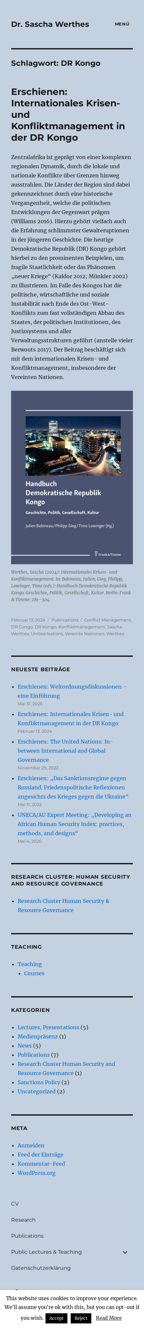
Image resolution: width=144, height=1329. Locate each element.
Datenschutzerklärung (41, 1268)
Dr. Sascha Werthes (50, 24)
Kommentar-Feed (41, 1163)
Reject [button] (81, 1318)
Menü (122, 24)
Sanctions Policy (39, 1082)
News (25, 1045)
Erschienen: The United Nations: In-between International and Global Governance (65, 750)
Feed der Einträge (40, 1154)
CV (15, 1204)
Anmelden (31, 1145)
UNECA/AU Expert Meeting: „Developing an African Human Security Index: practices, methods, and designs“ (75, 824)
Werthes (115, 633)
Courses (34, 973)
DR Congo (22, 626)
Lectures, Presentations (48, 1027)
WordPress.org (37, 1173)
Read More (109, 1318)
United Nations (47, 633)
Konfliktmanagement (81, 626)
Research (23, 1220)
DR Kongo (45, 626)
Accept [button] (56, 1318)
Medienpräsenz (38, 1036)
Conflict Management (107, 619)
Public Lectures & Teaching (46, 1252)
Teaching (30, 964)
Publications (64, 619)
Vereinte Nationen (84, 633)
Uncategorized (37, 1091)
